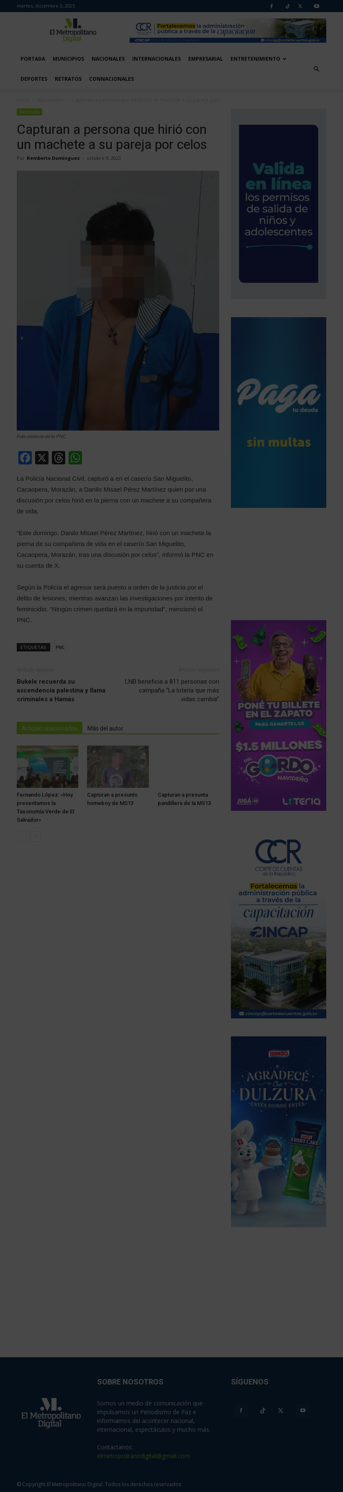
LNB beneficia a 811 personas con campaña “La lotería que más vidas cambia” (172, 690)
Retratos (68, 78)
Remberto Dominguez (53, 158)
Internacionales (156, 58)
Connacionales (111, 78)
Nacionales (108, 58)
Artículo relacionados (49, 728)
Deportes (33, 78)
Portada (32, 58)
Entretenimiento (258, 58)
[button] (316, 69)
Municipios (68, 58)
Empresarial (205, 58)
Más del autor (105, 728)
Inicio (23, 99)
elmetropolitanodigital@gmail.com (143, 1456)
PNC (60, 647)
